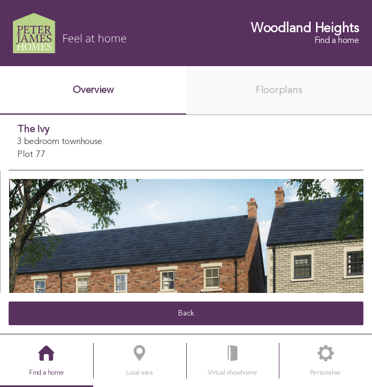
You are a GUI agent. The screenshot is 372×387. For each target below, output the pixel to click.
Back (186, 313)
